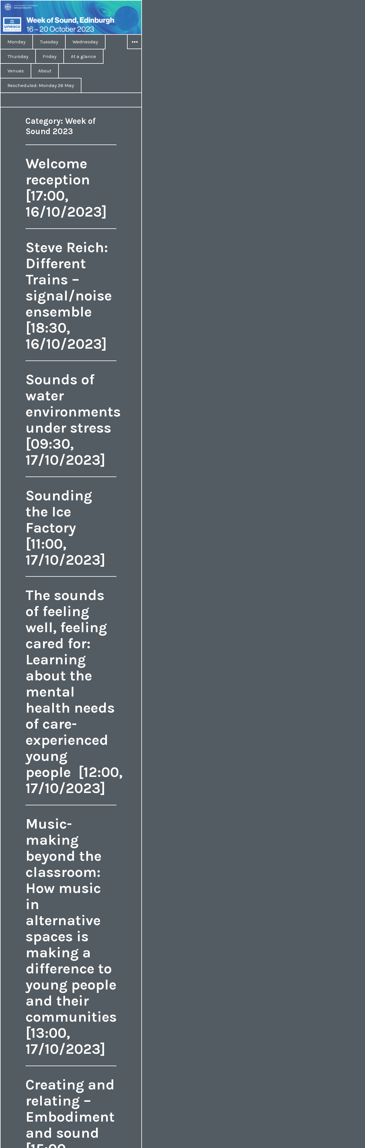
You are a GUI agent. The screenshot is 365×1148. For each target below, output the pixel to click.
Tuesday (49, 42)
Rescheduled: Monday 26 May (40, 85)
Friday (49, 56)
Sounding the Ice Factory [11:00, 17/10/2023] (66, 527)
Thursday (17, 56)
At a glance (83, 56)
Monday (16, 42)
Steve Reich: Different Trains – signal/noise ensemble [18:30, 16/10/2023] (69, 295)
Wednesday (85, 42)
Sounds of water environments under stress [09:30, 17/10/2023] (73, 419)
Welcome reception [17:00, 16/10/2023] (66, 187)
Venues (15, 71)
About (44, 71)
